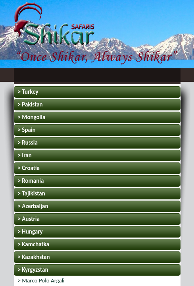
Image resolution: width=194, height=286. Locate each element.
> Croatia (29, 168)
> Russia (28, 142)
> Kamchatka (34, 244)
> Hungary (30, 231)
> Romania (31, 180)
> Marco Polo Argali (41, 280)
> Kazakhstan (34, 257)
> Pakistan (30, 104)
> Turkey (28, 91)
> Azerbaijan (33, 206)
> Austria (29, 218)
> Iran (25, 155)
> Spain (27, 129)
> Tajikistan (31, 193)
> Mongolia (32, 117)
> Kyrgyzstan (33, 269)
